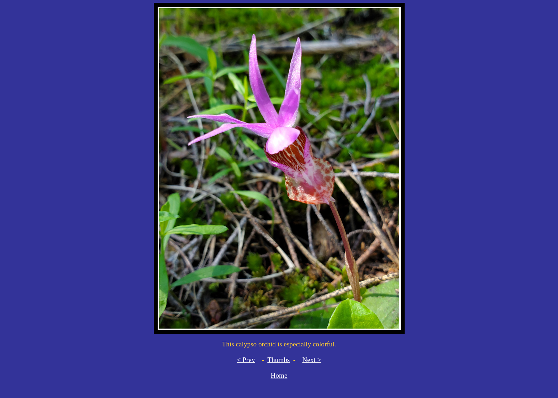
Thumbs (278, 359)
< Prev (246, 359)
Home (279, 375)
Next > (311, 359)
